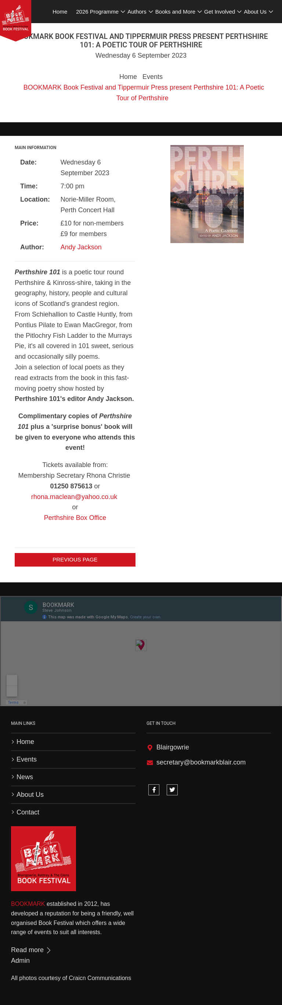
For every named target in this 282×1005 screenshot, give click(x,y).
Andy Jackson (81, 247)
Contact (28, 812)
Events (152, 76)
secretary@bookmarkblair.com (201, 762)
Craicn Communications (100, 978)
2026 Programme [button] (97, 11)
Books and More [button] (175, 11)
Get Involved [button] (219, 11)
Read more (31, 950)
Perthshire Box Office (75, 517)
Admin (20, 960)
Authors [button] (137, 11)
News (25, 777)
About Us (30, 794)
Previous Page (75, 559)
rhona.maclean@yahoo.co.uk (74, 496)
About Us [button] (255, 11)
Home (128, 76)
